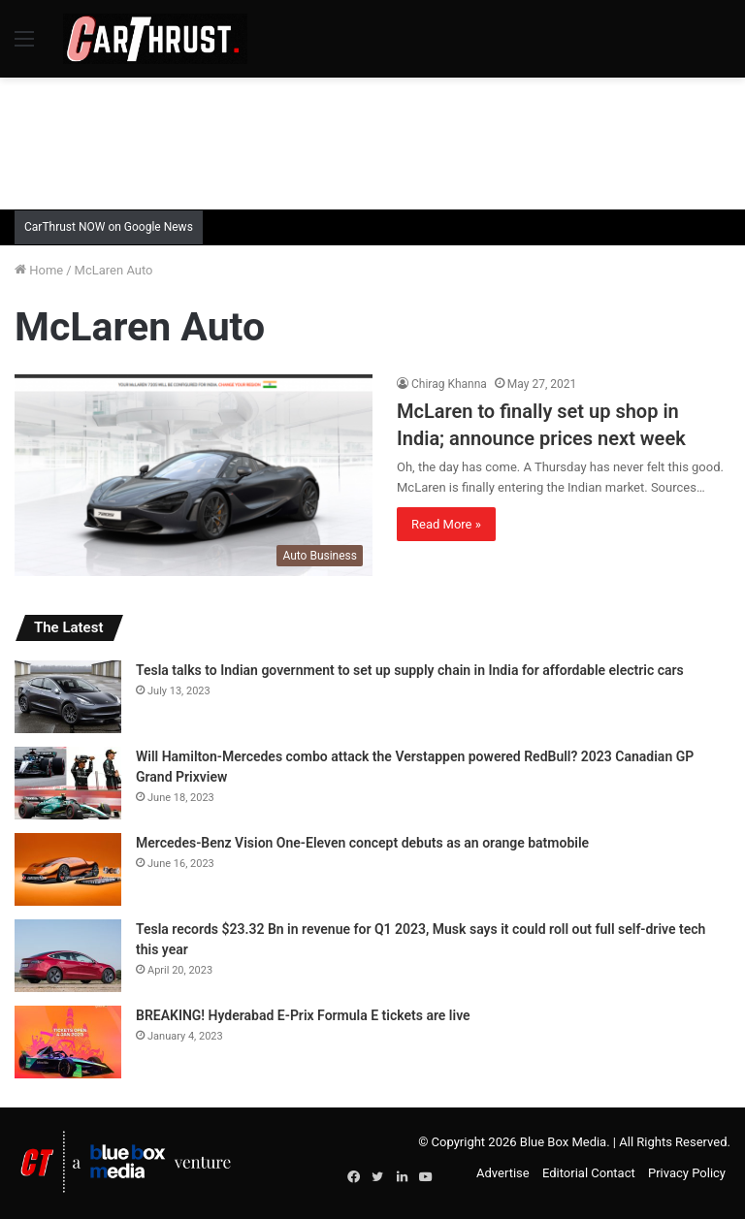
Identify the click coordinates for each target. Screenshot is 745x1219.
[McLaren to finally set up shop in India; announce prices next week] (193, 475)
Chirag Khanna (449, 384)
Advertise (503, 1173)
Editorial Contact (588, 1173)
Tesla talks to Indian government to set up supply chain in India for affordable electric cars (410, 670)
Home (39, 270)
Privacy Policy (687, 1173)
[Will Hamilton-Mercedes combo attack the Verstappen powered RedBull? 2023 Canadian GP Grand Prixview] (68, 783)
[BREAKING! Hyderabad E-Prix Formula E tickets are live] (68, 1042)
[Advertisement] (372, 140)
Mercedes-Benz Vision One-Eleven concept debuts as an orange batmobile (362, 842)
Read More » (446, 524)
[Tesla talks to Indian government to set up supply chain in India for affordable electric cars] (68, 696)
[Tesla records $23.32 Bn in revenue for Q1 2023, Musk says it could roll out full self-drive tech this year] (68, 955)
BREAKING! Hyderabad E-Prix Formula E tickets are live (303, 1015)
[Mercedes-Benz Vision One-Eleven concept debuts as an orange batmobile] (68, 869)
